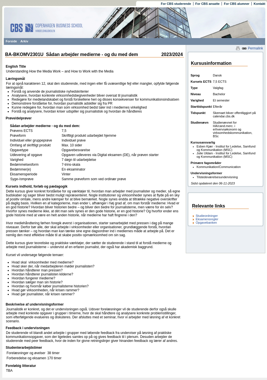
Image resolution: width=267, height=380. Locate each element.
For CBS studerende (176, 3)
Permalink (252, 48)
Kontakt (259, 3)
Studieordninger (207, 215)
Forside (11, 41)
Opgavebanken (206, 222)
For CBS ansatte (207, 3)
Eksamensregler (207, 219)
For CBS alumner (236, 3)
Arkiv (24, 41)
